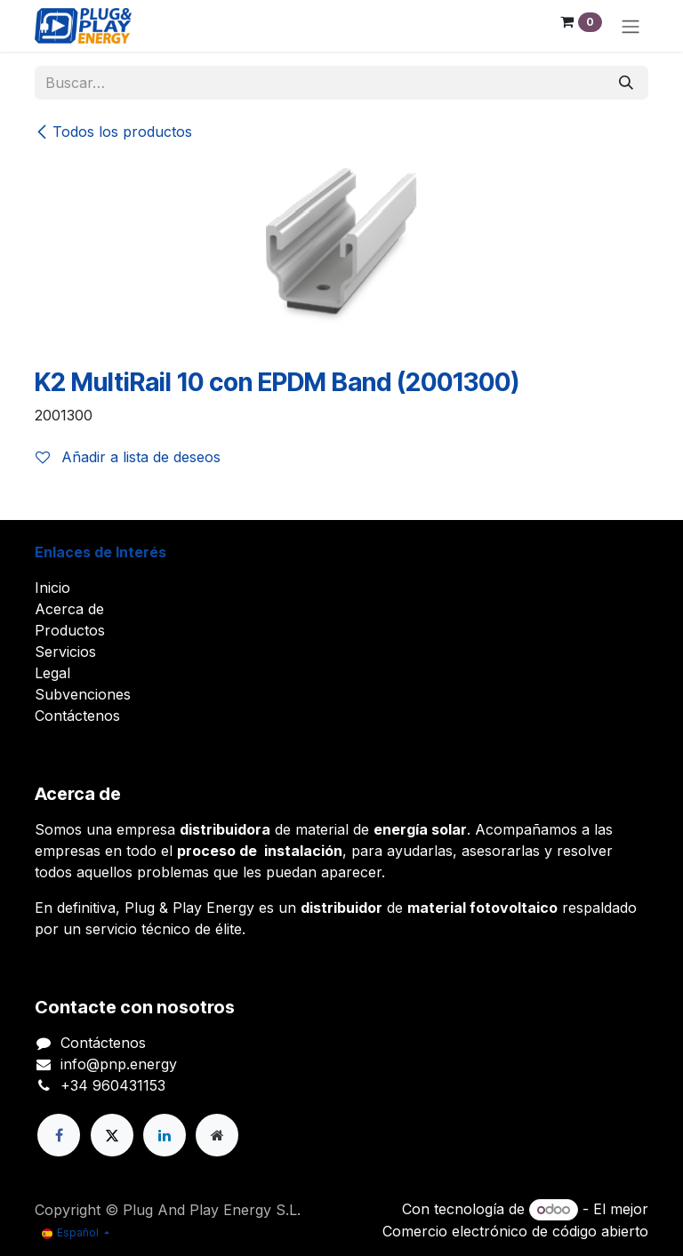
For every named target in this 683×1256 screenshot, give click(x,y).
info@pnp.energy (118, 1064)
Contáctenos (77, 715)
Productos (70, 630)
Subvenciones (83, 694)
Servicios (65, 651)
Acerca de (69, 609)
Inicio (52, 587)
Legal (52, 673)
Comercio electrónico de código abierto (515, 1231)
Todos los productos (113, 131)
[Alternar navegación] (630, 25)
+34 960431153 (112, 1085)
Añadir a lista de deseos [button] (128, 457)
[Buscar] (626, 83)
